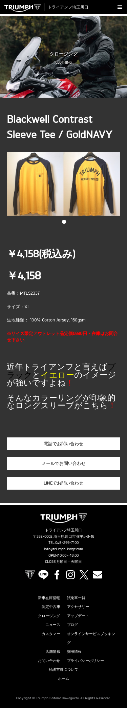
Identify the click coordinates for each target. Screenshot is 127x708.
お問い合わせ (49, 660)
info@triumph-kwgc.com (63, 549)
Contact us (97, 575)
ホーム (63, 678)
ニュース (52, 624)
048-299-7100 (67, 542)
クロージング (49, 615)
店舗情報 (52, 651)
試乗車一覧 (76, 597)
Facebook (57, 575)
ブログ (72, 624)
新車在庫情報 (49, 597)
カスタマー (51, 633)
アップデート (78, 615)
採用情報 (74, 651)
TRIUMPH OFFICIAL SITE (30, 575)
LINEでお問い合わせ (63, 483)
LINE (43, 575)
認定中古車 (51, 606)
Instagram (70, 575)
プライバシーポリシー (85, 660)
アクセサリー (78, 606)
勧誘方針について (64, 669)
